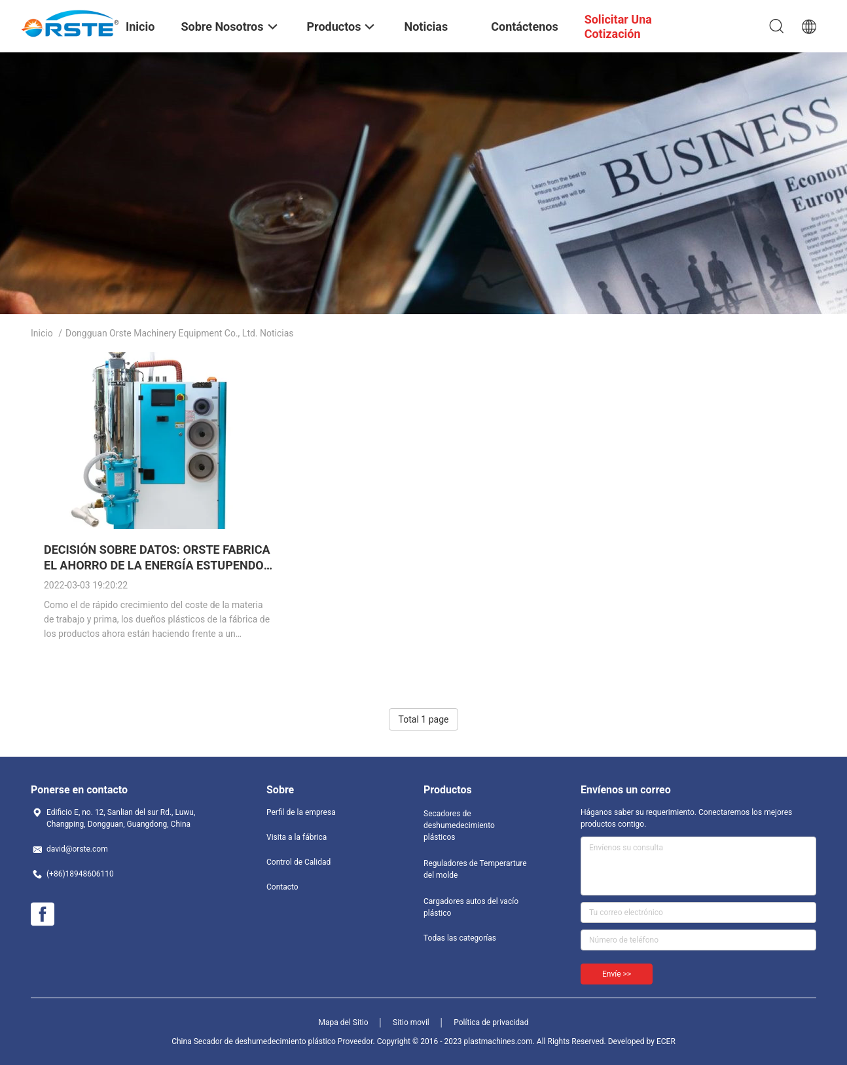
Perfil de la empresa (301, 812)
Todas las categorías (460, 938)
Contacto (282, 887)
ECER (666, 1041)
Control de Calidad (298, 862)
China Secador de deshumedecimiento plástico (253, 1041)
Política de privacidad (491, 1022)
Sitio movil (411, 1022)
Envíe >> (616, 974)
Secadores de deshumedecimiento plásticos (459, 825)
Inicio (42, 333)
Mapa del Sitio (344, 1022)
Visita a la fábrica (296, 837)
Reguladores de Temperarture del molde (475, 869)
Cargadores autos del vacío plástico (471, 907)
